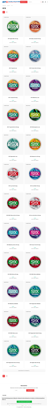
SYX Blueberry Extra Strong (13, 245)
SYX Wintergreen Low (35, 127)
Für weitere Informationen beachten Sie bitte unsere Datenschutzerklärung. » (25, 403)
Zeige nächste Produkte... (24, 371)
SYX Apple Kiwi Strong (35, 363)
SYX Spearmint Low (13, 157)
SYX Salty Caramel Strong (35, 39)
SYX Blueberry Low (35, 98)
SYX (12, 6)
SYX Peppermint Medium (34, 304)
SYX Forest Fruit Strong (35, 245)
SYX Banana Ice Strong (35, 157)
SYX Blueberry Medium (13, 304)
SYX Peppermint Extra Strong (13, 363)
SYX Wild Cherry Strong (13, 275)
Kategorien (24, 2)
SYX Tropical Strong (12, 98)
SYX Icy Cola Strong (13, 186)
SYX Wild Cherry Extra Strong (12, 216)
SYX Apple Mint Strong (13, 39)
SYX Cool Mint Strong (35, 186)
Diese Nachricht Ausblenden (24, 401)
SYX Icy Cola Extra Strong (35, 216)
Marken (8, 6)
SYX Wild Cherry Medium (35, 275)
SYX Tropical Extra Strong (13, 127)
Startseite (4, 6)
